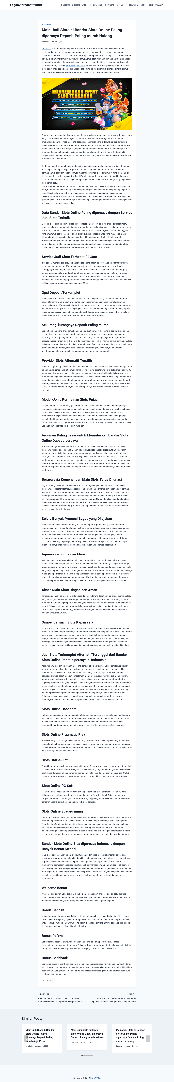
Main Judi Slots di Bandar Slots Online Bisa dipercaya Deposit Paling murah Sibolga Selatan (112, 997)
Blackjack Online (80, 5)
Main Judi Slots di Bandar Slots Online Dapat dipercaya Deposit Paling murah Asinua (87, 1034)
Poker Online (96, 5)
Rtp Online (109, 5)
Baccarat (65, 5)
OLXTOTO (46, 48)
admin (46, 42)
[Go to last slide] (26, 1038)
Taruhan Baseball (137, 5)
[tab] (82, 1055)
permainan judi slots (75, 65)
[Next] (148, 1038)
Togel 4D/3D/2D (155, 5)
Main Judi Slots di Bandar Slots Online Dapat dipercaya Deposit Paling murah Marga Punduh (61, 997)
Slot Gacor (121, 5)
